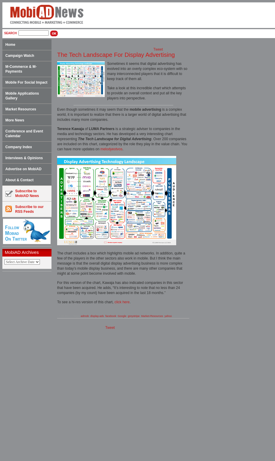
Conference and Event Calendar (24, 133)
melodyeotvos (111, 149)
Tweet (158, 49)
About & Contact (19, 180)
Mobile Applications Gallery (22, 95)
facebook (110, 316)
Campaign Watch (19, 56)
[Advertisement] (29, 366)
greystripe (134, 316)
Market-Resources (152, 316)
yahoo (168, 316)
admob (85, 316)
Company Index (18, 147)
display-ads (97, 316)
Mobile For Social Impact (26, 82)
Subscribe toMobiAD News (22, 193)
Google (122, 316)
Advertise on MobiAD (23, 169)
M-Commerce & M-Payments (21, 69)
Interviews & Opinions (24, 158)
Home (10, 45)
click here (122, 302)
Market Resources (20, 109)
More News (14, 120)
